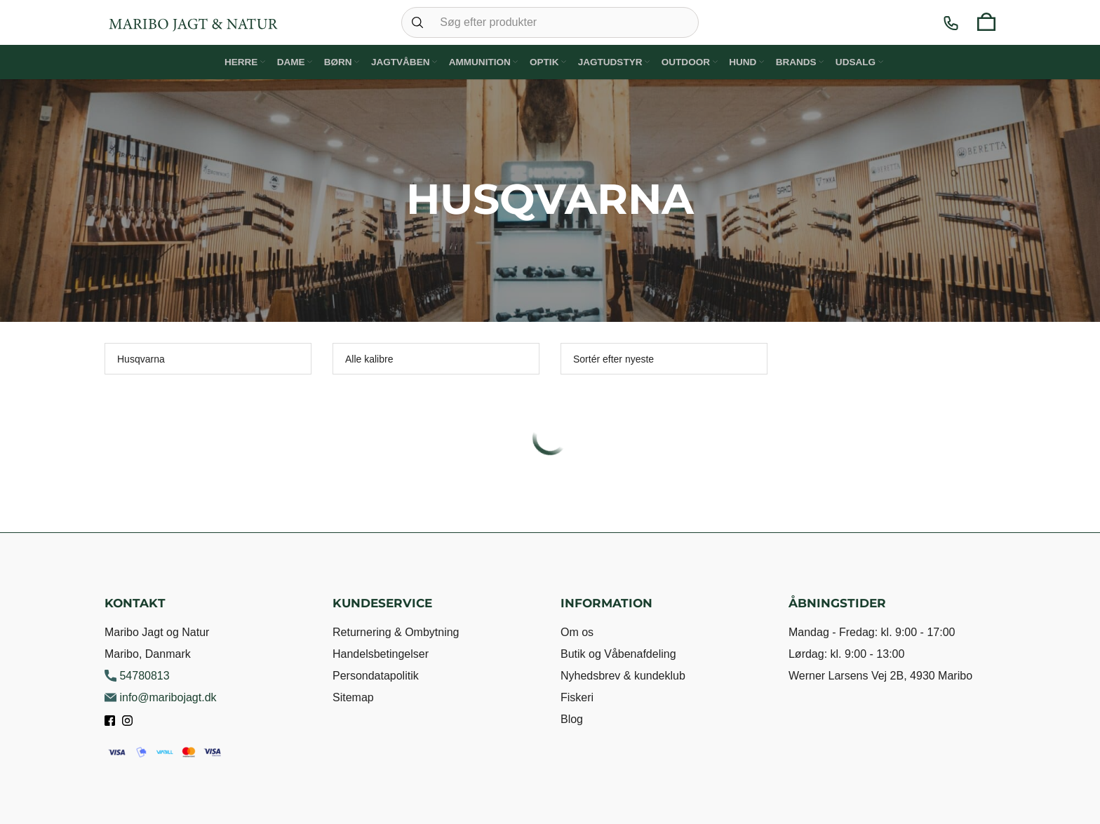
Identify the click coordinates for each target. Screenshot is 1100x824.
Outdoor (687, 61)
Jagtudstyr (612, 61)
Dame (285, 61)
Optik (545, 61)
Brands (803, 61)
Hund (747, 61)
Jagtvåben (400, 61)
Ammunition (479, 61)
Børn (335, 61)
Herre (232, 61)
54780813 (137, 676)
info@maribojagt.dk (161, 697)
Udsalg (865, 61)
